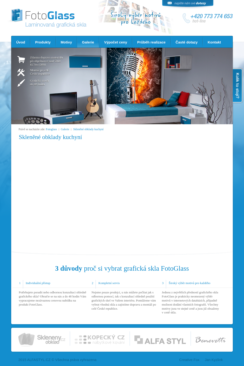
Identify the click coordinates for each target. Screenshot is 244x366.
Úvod (20, 42)
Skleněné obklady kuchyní (88, 129)
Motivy (66, 42)
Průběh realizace (151, 42)
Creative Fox (189, 360)
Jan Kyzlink (214, 360)
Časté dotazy (187, 42)
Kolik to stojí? (238, 85)
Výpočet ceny (115, 42)
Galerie (88, 42)
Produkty (43, 42)
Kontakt (214, 42)
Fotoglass (51, 129)
